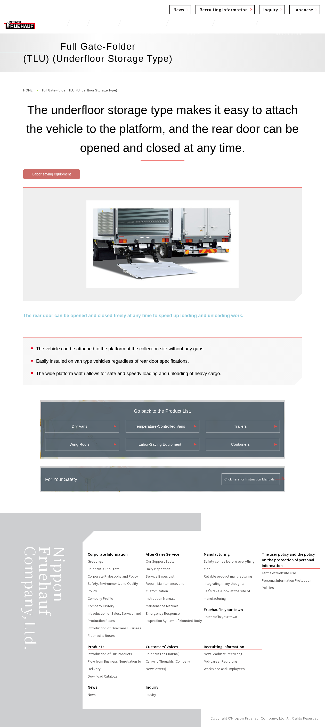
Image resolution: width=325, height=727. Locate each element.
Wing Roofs (80, 444)
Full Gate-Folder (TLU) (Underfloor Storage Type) (79, 90)
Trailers (240, 426)
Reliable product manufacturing (228, 576)
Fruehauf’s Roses (101, 635)
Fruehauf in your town (220, 616)
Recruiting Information (224, 9)
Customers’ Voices (192, 22)
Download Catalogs (103, 676)
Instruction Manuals (160, 598)
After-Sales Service (142, 22)
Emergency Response (163, 613)
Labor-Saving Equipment (160, 444)
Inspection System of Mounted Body (174, 620)
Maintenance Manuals (162, 605)
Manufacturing (237, 22)
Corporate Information (287, 22)
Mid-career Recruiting (220, 661)
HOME (27, 90)
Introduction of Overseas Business (114, 627)
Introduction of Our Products (110, 653)
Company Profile (100, 598)
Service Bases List (160, 576)
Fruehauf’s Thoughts (103, 568)
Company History (101, 605)
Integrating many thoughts (224, 583)
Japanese (303, 9)
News (179, 9)
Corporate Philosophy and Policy (113, 576)
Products (102, 22)
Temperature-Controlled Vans (160, 426)
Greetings (95, 561)
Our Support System (161, 561)
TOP (78, 22)
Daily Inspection (158, 568)
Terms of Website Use (279, 572)
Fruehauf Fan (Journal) (163, 653)
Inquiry (270, 9)
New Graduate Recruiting (223, 653)
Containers (240, 444)
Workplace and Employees (224, 668)
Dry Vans (79, 426)
